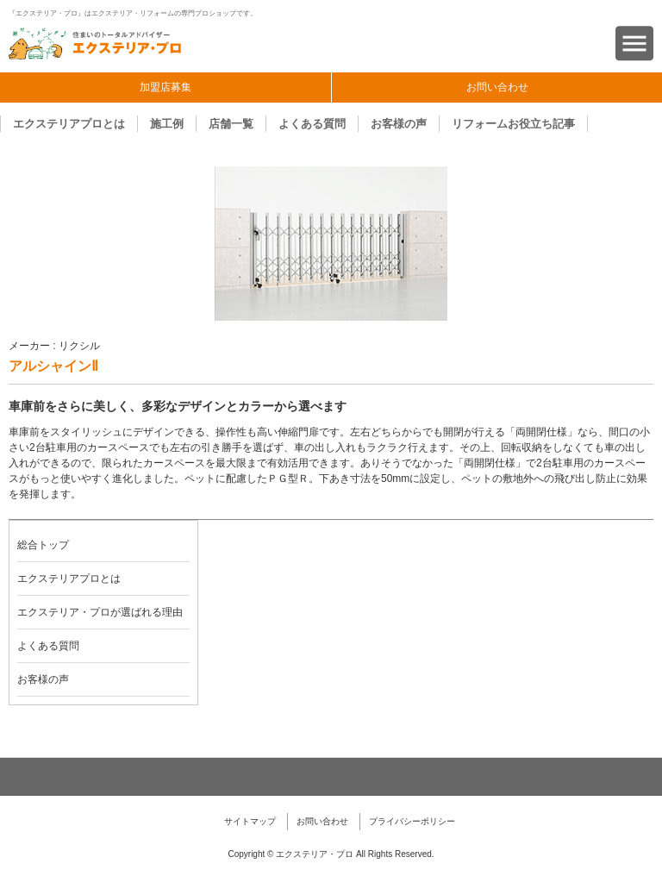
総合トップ (43, 545)
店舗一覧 (231, 123)
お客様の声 (399, 123)
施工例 (167, 123)
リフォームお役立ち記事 (513, 123)
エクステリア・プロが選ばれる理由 (100, 612)
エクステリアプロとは (69, 123)
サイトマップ (250, 821)
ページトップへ (331, 777)
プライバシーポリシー (412, 821)
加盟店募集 (165, 87)
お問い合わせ (497, 87)
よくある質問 (312, 123)
